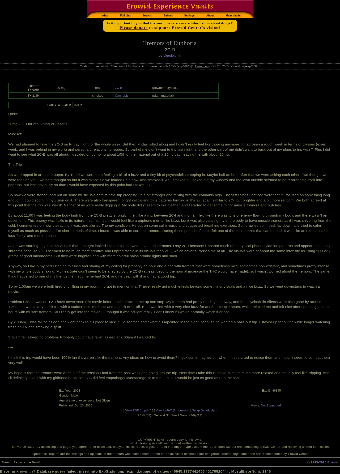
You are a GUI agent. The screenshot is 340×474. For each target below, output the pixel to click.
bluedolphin (172, 55)
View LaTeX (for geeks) (172, 410)
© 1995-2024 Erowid (322, 462)
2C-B (118, 88)
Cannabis (122, 95)
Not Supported (271, 405)
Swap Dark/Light (203, 410)
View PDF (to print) (138, 410)
